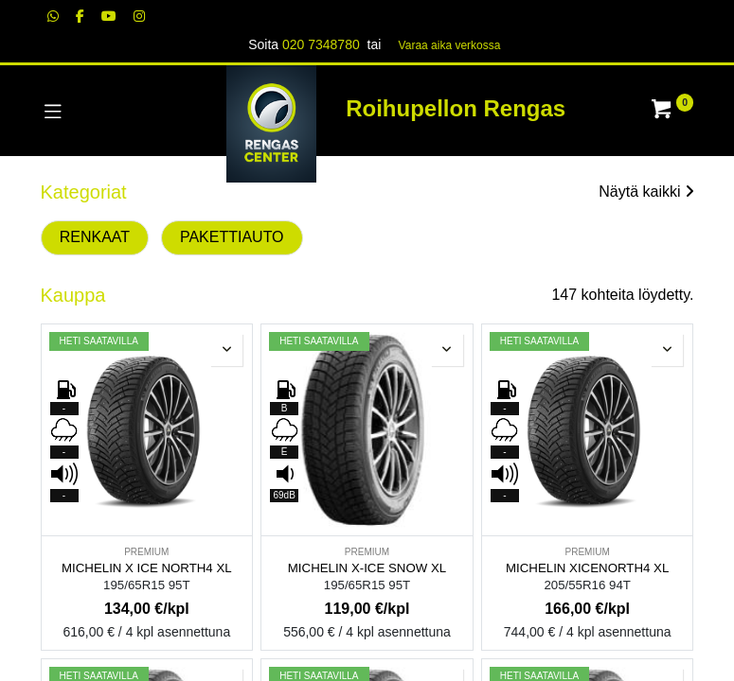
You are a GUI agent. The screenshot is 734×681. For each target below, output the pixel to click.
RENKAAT (95, 237)
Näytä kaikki (646, 191)
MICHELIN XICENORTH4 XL (587, 568)
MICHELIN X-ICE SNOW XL (367, 568)
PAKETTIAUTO (232, 237)
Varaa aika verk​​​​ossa (450, 45)
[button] (226, 350)
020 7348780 (321, 44)
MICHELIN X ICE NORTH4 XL (147, 568)
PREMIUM (146, 552)
